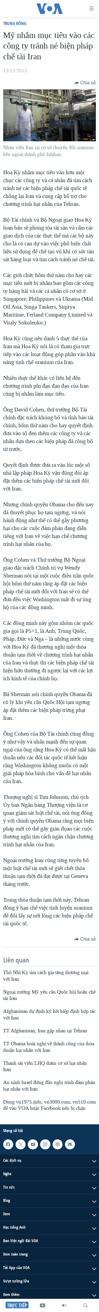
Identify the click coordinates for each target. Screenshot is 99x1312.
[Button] (85, 82)
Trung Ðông (14, 23)
